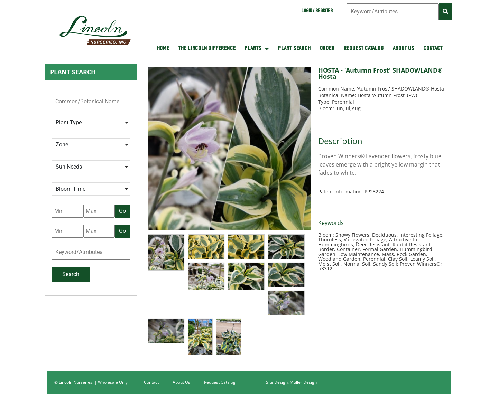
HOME (163, 49)
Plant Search (294, 49)
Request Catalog (364, 49)
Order (327, 49)
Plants (257, 48)
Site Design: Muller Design (291, 382)
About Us (403, 49)
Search (70, 274)
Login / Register (317, 11)
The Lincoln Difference (207, 49)
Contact (433, 49)
